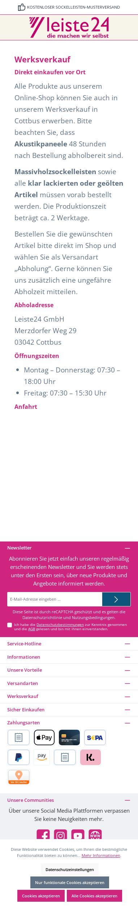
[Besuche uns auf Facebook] (43, 836)
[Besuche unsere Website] (95, 836)
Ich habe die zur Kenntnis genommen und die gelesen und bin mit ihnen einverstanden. (70, 626)
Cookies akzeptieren (41, 895)
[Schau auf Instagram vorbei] (60, 836)
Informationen (23, 657)
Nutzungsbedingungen (93, 617)
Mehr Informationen (101, 855)
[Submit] (116, 599)
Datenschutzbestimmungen (60, 624)
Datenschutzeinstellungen (70, 869)
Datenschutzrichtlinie (42, 617)
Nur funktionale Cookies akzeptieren (69, 882)
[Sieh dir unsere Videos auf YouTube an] (78, 836)
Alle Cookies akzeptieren (94, 895)
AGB (31, 629)
